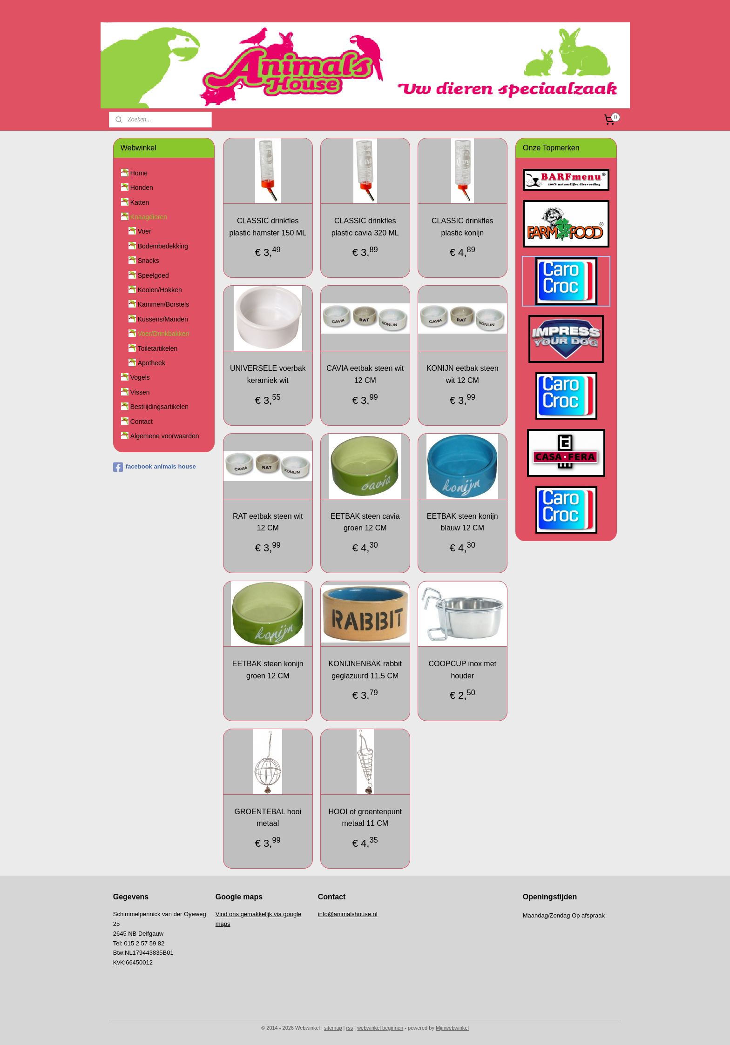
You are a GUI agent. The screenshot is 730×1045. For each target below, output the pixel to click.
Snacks (148, 260)
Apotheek (151, 363)
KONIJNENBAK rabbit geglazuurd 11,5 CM (364, 670)
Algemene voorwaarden (164, 436)
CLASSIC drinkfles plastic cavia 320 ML (365, 227)
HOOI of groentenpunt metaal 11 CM (364, 817)
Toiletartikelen (158, 348)
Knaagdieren (148, 217)
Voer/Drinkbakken (163, 333)
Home (139, 173)
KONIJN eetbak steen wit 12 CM (462, 374)
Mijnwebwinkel (452, 1028)
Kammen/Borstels (163, 304)
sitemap (333, 1028)
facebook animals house (154, 467)
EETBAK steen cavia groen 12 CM (365, 522)
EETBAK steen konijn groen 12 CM (267, 670)
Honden (141, 187)
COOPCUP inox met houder (462, 670)
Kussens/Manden (163, 319)
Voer (144, 231)
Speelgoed (153, 275)
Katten (139, 202)
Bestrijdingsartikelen (159, 406)
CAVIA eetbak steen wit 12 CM (365, 374)
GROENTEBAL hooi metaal (267, 817)
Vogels (140, 377)
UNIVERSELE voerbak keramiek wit (268, 374)
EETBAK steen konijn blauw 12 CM (462, 522)
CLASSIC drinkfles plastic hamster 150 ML (267, 227)
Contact (141, 421)
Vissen (140, 392)
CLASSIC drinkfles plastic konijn (462, 227)
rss (349, 1028)
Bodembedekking (163, 246)
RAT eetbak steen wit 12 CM (268, 522)
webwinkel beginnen (380, 1028)
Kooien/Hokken (160, 290)
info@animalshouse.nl (348, 914)
